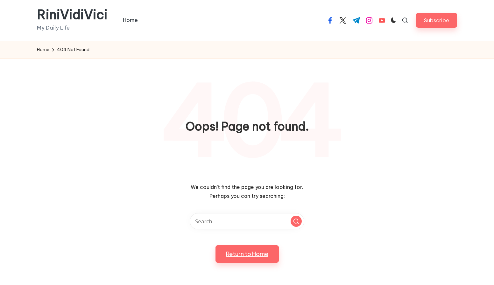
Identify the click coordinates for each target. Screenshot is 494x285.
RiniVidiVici (72, 15)
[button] (436, 20)
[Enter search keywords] (247, 221)
